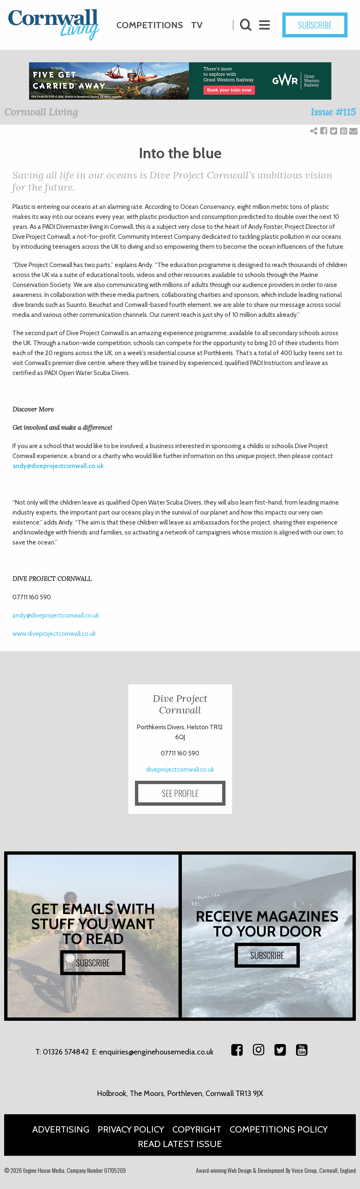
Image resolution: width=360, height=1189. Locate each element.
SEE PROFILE (180, 793)
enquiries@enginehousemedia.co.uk (156, 1052)
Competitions (149, 25)
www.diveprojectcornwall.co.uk (54, 633)
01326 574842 (66, 1052)
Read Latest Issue (180, 1144)
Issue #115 (333, 111)
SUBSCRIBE (315, 25)
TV (197, 25)
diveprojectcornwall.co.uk (180, 769)
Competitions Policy (279, 1129)
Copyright (196, 1129)
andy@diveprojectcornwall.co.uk (57, 466)
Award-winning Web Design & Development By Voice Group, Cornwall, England (276, 1170)
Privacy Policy (131, 1129)
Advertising (60, 1129)
